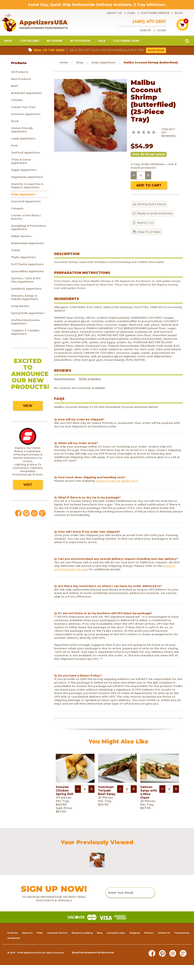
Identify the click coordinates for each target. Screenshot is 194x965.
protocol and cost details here (116, 480)
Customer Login (126, 40)
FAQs (131, 13)
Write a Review (90, 379)
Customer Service (155, 13)
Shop (8, 40)
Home (64, 62)
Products (12, 933)
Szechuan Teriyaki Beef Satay (106, 790)
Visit (27, 485)
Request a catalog (82, 933)
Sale (101, 40)
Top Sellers (29, 40)
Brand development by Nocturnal (93, 952)
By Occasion (80, 40)
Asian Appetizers (103, 62)
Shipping (134, 933)
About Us (114, 13)
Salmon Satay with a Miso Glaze (148, 792)
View (27, 406)
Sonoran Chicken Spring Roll (64, 790)
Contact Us (164, 933)
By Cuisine (54, 40)
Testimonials (181, 933)
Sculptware (13, 938)
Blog (179, 13)
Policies (148, 933)
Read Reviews (64, 379)
